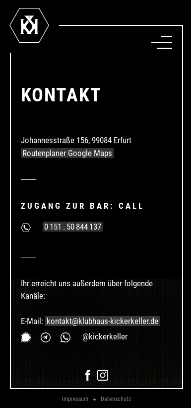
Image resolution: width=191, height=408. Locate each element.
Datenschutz (116, 399)
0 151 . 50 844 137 (72, 227)
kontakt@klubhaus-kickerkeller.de (102, 321)
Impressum (75, 399)
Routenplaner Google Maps (67, 153)
